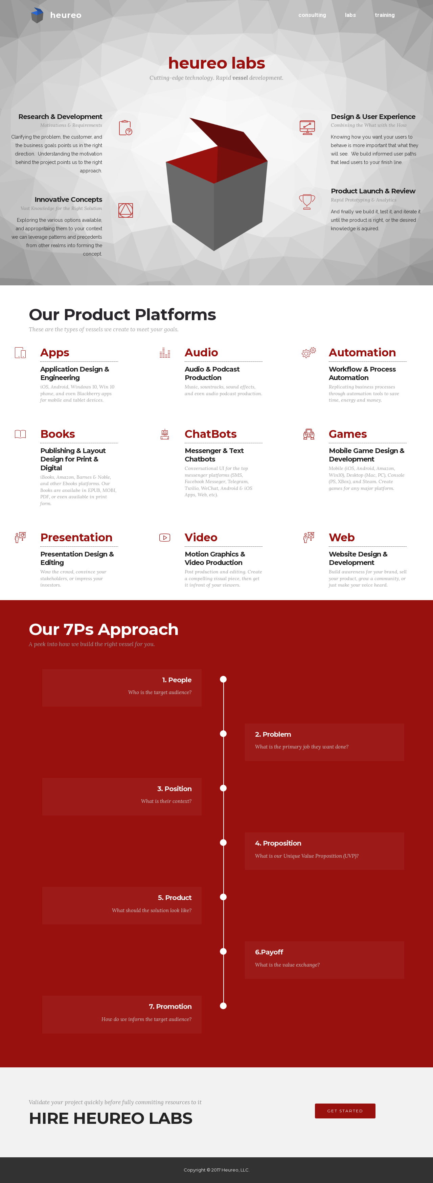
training (385, 14)
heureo (66, 15)
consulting (312, 14)
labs (350, 14)
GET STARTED (345, 1110)
